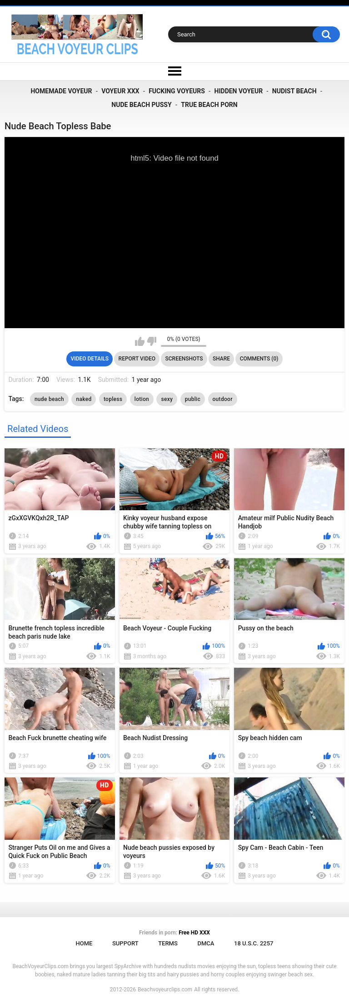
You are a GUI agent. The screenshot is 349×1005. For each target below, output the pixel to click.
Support (125, 943)
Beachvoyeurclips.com (165, 989)
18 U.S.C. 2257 (254, 943)
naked (83, 399)
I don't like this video (151, 341)
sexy (167, 399)
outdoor (223, 399)
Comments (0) (259, 358)
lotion (142, 399)
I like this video (140, 341)
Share (221, 358)
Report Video (137, 358)
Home (83, 943)
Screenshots (184, 358)
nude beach (49, 399)
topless (113, 399)
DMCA (205, 943)
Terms (168, 943)
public (192, 399)
